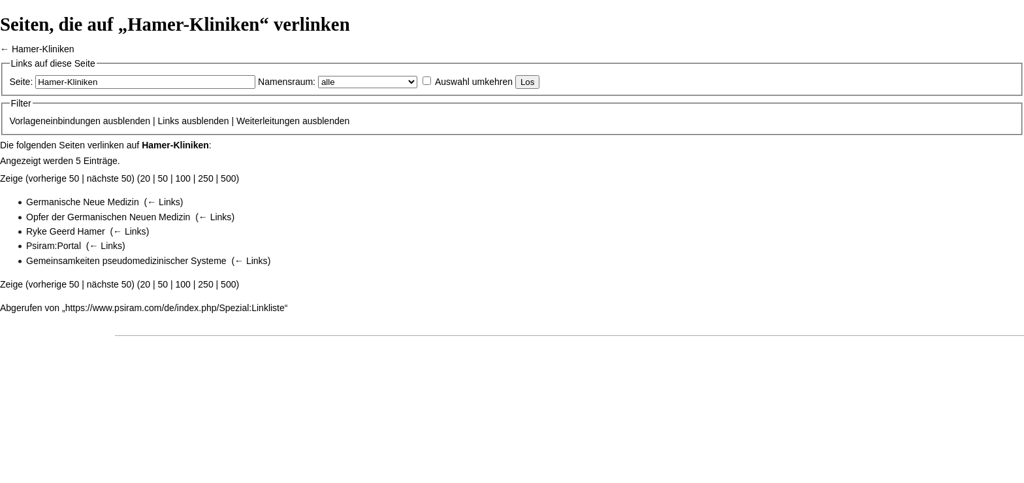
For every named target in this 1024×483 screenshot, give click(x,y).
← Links (163, 202)
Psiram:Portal (53, 246)
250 (205, 178)
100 (183, 178)
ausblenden (126, 121)
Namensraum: (286, 81)
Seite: (21, 81)
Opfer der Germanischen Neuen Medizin (108, 217)
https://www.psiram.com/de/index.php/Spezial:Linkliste (175, 308)
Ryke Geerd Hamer (65, 231)
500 (228, 178)
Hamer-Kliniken (43, 49)
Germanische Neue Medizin (82, 202)
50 (163, 178)
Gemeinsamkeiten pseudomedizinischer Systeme (126, 261)
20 (145, 178)
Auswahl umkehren (474, 81)
